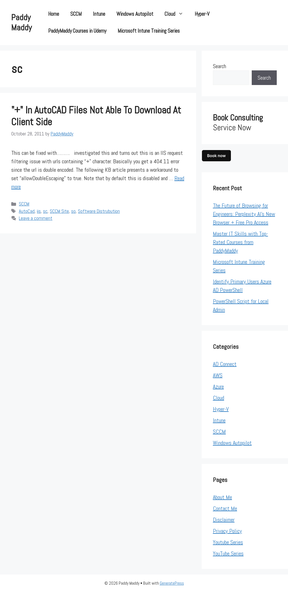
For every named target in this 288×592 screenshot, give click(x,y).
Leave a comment (35, 218)
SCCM (76, 13)
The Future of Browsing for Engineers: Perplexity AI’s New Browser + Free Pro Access (244, 214)
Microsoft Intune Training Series (149, 30)
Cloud (177, 14)
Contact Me (225, 508)
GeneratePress (172, 583)
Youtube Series (228, 542)
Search (219, 66)
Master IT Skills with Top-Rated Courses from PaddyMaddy (240, 242)
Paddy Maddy (21, 22)
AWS (217, 375)
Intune (99, 13)
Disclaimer (224, 519)
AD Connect (225, 364)
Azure (218, 386)
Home (53, 13)
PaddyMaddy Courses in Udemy (77, 30)
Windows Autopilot (134, 13)
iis (39, 211)
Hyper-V (202, 13)
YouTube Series (228, 553)
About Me (222, 497)
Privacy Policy (227, 531)
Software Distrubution (99, 211)
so (73, 211)
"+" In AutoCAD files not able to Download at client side (96, 116)
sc (45, 211)
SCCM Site (59, 211)
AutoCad (27, 211)
